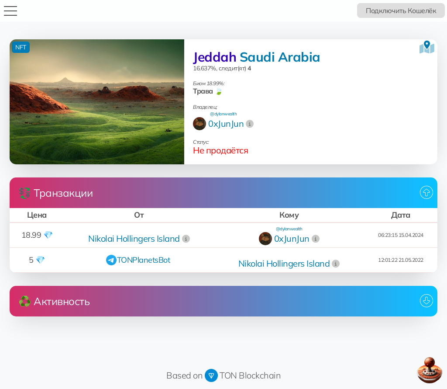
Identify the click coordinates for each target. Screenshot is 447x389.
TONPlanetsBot (143, 260)
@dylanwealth (223, 114)
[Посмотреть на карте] (426, 47)
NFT (20, 47)
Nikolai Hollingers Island (134, 238)
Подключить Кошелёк (401, 10)
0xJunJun (226, 123)
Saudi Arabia (280, 57)
